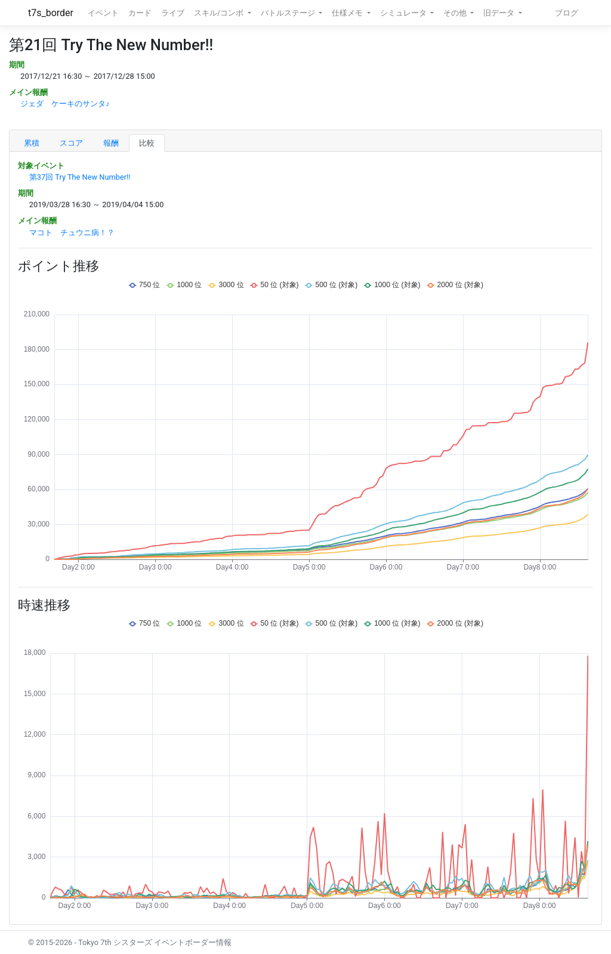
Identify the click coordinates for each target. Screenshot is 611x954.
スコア (71, 143)
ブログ (566, 12)
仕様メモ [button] (348, 12)
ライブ (172, 12)
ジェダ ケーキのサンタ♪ (64, 103)
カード (140, 12)
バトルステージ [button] (289, 12)
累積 (31, 143)
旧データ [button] (499, 12)
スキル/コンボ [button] (219, 12)
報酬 (111, 143)
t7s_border (50, 13)
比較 (147, 143)
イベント (103, 12)
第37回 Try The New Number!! (80, 177)
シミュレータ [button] (404, 12)
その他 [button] (455, 12)
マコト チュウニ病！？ (72, 232)
